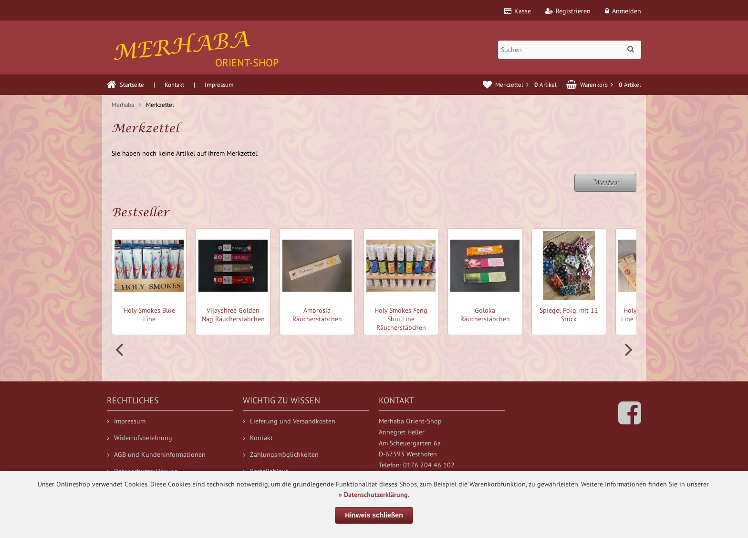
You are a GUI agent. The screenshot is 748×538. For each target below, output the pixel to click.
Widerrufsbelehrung (139, 437)
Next (627, 350)
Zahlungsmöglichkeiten (281, 454)
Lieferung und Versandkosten (289, 421)
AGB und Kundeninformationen (156, 454)
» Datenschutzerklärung (373, 494)
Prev (121, 350)
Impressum (219, 85)
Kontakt (174, 85)
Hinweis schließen (374, 515)
